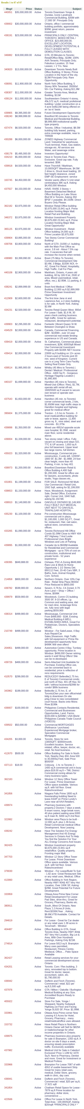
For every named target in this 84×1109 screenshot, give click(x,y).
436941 (8, 1079)
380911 (8, 905)
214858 (8, 579)
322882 (8, 819)
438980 (8, 258)
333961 (8, 1013)
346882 (8, 55)
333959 (8, 894)
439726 (8, 662)
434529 (8, 330)
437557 (8, 189)
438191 (8, 35)
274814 (8, 943)
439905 (8, 113)
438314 (8, 614)
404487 (8, 929)
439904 (8, 238)
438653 (8, 490)
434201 (8, 966)
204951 (8, 648)
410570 (8, 676)
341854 (8, 1087)
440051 (8, 12)
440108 (8, 272)
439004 (8, 439)
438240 (8, 116)
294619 (8, 920)
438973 (8, 467)
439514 (8, 367)
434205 (8, 739)
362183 (8, 779)
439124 (8, 98)
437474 (8, 127)
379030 (8, 871)
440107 (8, 382)
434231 (8, 310)
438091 (8, 83)
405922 (8, 1001)
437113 (8, 765)
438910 (8, 502)
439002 (8, 23)
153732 (8, 1024)
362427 (8, 958)
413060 (8, 880)
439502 (8, 725)
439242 (8, 831)
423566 (8, 1099)
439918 (8, 165)
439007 (8, 708)
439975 (8, 1036)
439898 (8, 427)
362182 (8, 206)
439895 (8, 545)
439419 (8, 341)
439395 (8, 562)
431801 (8, 482)
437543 (8, 399)
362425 (8, 845)
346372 (8, 217)
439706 (8, 244)
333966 (8, 1064)
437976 (8, 989)
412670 (8, 753)
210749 (8, 631)
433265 (8, 531)
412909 (8, 298)
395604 (8, 413)
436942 (8, 981)
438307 (8, 92)
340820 (8, 69)
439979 (8, 597)
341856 (8, 793)
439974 (8, 805)
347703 (8, 856)
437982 (8, 1050)
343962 (8, 690)
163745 (8, 180)
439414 (8, 353)
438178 (8, 153)
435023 (8, 453)
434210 (8, 157)
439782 (8, 588)
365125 (8, 229)
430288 (8, 139)
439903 (8, 324)
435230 (8, 514)
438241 (8, 286)
